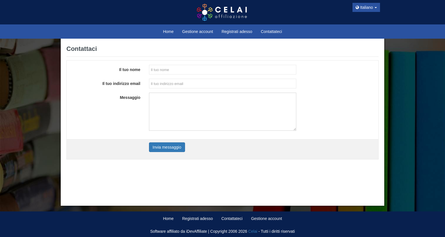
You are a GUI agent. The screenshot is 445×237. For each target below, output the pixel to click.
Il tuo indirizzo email (121, 83)
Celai (252, 231)
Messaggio (130, 97)
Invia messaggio (167, 147)
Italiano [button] (366, 7)
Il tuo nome (129, 69)
